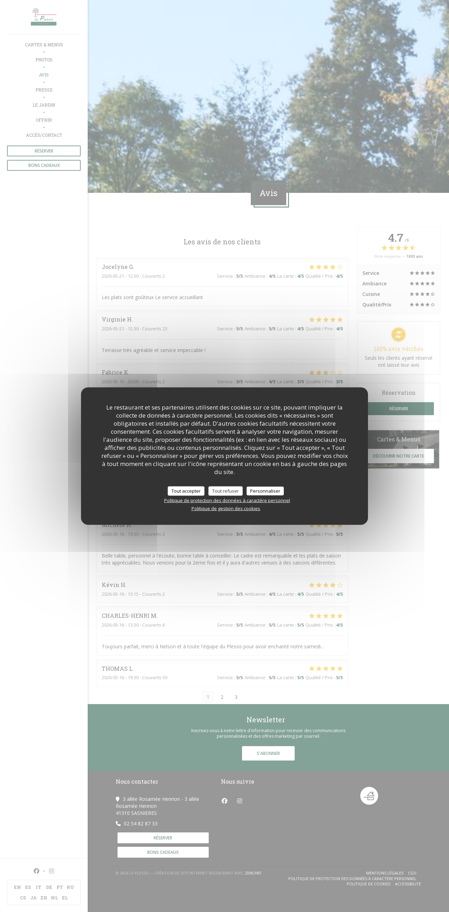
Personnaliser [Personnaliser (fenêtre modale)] (265, 490)
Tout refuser (225, 490)
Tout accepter (186, 490)
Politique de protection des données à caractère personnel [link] (227, 500)
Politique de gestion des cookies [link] (226, 508)
